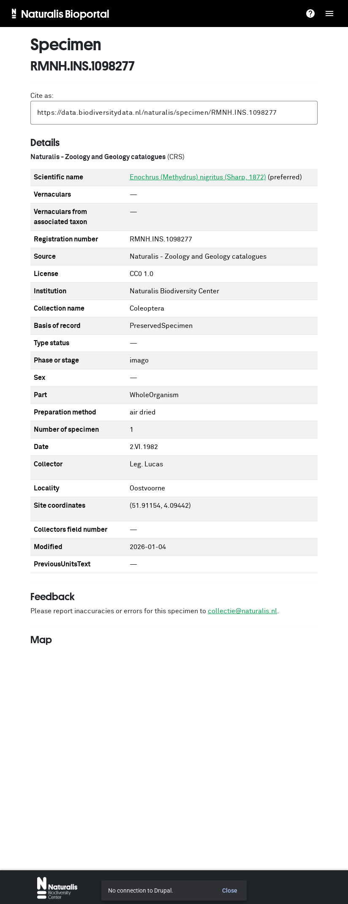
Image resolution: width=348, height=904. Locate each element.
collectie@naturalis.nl (242, 611)
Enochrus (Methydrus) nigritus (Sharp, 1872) (198, 177)
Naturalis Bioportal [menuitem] (65, 13)
